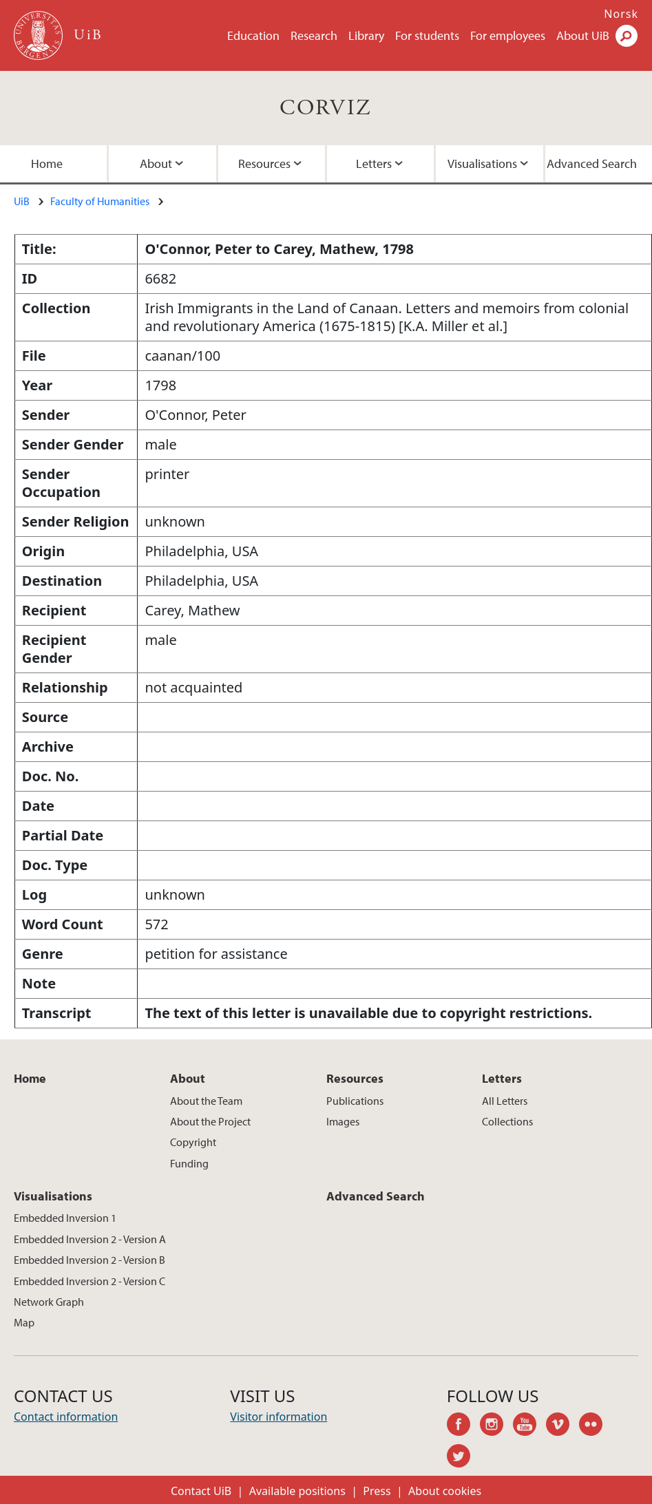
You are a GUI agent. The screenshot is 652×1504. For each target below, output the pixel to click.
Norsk (621, 13)
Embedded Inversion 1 (65, 1218)
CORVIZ (326, 108)
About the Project (210, 1121)
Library (366, 35)
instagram (496, 1426)
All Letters (504, 1101)
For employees (507, 35)
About (156, 163)
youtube (529, 1426)
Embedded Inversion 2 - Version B (89, 1260)
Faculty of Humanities (99, 201)
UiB (22, 201)
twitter (463, 1458)
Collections (507, 1121)
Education (253, 35)
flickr (595, 1426)
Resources (264, 163)
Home (47, 163)
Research (314, 35)
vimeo (562, 1426)
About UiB (582, 35)
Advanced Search (592, 163)
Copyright (193, 1142)
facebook (463, 1426)
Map (24, 1322)
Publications (354, 1101)
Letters (374, 163)
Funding (189, 1163)
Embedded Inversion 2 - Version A (90, 1239)
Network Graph (49, 1302)
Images (342, 1121)
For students (427, 35)
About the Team (206, 1101)
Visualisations (482, 163)
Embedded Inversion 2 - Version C (89, 1281)
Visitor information (278, 1416)
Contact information (66, 1416)
